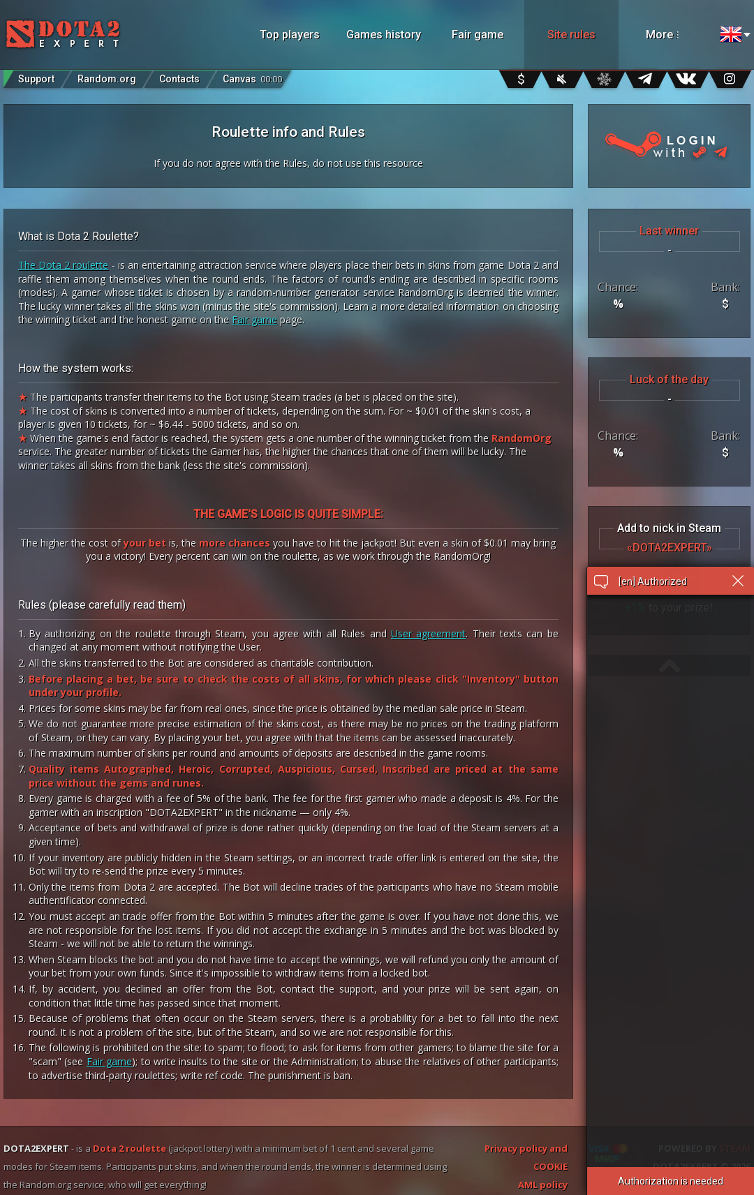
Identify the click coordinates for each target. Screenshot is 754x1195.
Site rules (571, 34)
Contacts (179, 78)
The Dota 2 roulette (63, 265)
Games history (383, 34)
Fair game (477, 34)
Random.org (106, 78)
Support (36, 78)
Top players (290, 34)
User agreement (428, 633)
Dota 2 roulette (129, 1148)
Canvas (252, 75)
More (679, 34)
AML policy (543, 1184)
